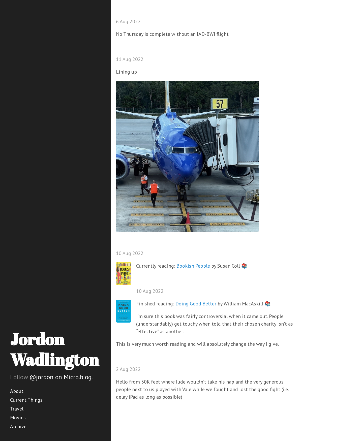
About (16, 391)
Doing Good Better (195, 303)
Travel (16, 408)
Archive (18, 426)
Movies (18, 417)
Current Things (26, 400)
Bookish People (193, 266)
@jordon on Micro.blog (60, 377)
